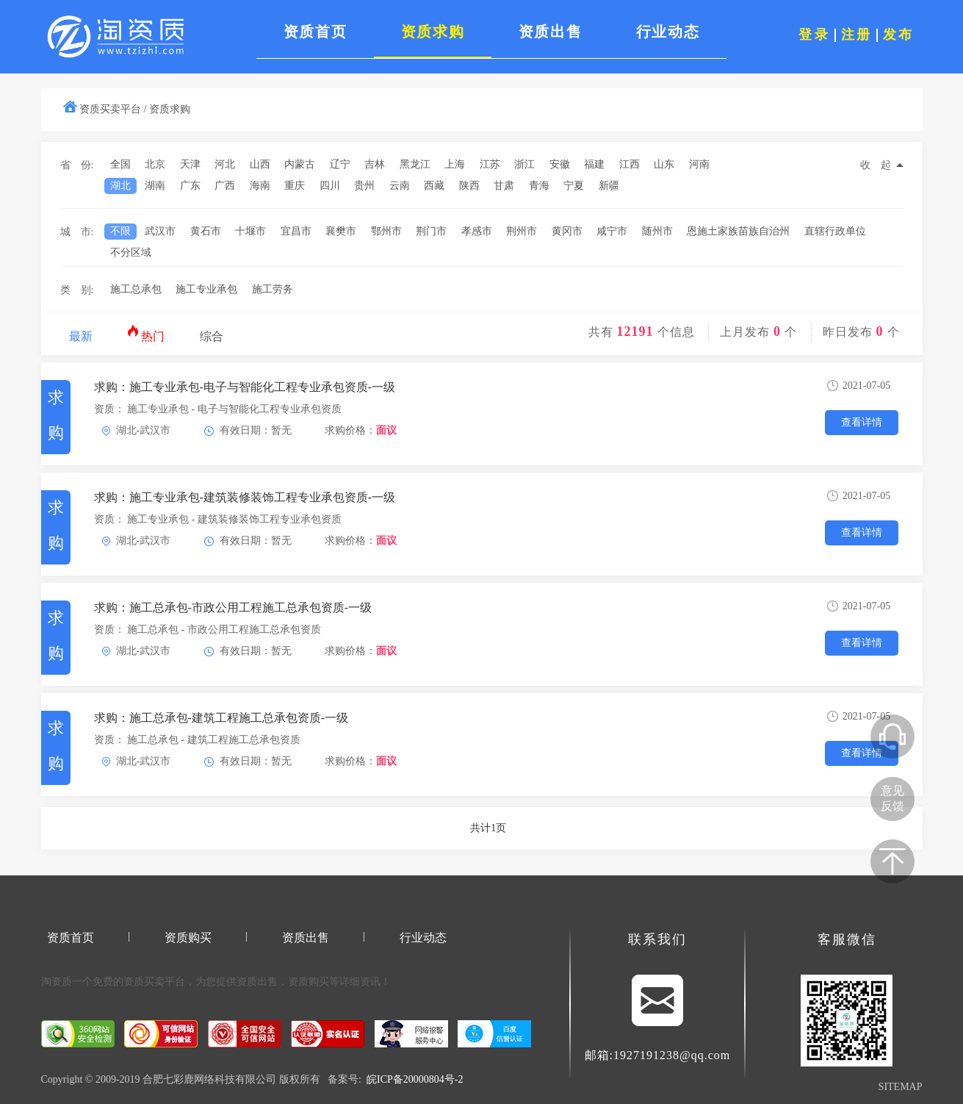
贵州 (364, 185)
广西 (224, 185)
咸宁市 (611, 231)
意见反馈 (892, 798)
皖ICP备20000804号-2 (415, 1079)
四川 (330, 185)
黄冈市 (567, 231)
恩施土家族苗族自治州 (738, 231)
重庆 (294, 185)
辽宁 (340, 164)
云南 (399, 185)
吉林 (374, 164)
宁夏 (573, 185)
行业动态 (423, 937)
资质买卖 (144, 981)
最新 (81, 336)
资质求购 (169, 109)
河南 (699, 164)
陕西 (469, 185)
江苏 (490, 164)
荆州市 (521, 231)
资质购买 (188, 937)
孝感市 (476, 231)
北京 (155, 164)
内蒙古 (299, 164)
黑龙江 (415, 164)
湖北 (120, 185)
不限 (120, 231)
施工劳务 (272, 289)
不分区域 (130, 252)
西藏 (434, 185)
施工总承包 (136, 289)
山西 (260, 164)
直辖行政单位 (835, 231)
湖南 (155, 185)
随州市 (657, 231)
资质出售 (305, 937)
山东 (664, 164)
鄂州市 (386, 231)
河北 (224, 164)
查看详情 (861, 422)
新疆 (609, 185)
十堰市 (250, 231)
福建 (594, 164)
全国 (120, 164)
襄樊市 (340, 231)
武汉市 (160, 231)
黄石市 (205, 231)
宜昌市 (296, 231)
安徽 (559, 164)
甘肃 (504, 185)
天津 (190, 164)
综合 (211, 336)
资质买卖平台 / (112, 109)
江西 (629, 164)
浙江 (524, 164)
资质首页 (70, 937)
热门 (146, 333)
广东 (190, 185)
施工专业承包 (206, 289)
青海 (539, 185)
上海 (454, 164)
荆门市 (431, 231)
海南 (260, 185)
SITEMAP (901, 1086)
